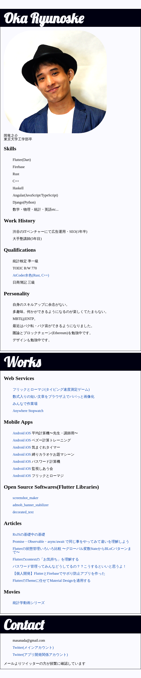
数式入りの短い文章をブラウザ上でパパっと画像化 (53, 396)
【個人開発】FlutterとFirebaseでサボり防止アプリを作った (59, 573)
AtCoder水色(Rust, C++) (31, 275)
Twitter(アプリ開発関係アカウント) (40, 654)
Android (18, 433)
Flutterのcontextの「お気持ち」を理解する (46, 559)
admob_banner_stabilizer (31, 505)
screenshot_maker (25, 498)
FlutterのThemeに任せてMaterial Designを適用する (52, 580)
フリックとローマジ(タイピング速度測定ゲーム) (51, 389)
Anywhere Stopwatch (28, 411)
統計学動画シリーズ (29, 603)
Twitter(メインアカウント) (33, 647)
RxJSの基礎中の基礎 (29, 534)
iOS (28, 433)
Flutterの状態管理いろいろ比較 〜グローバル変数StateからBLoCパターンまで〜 (72, 550)
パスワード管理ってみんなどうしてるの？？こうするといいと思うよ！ (69, 566)
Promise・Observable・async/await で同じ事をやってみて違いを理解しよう (71, 541)
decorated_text (23, 512)
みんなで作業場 (25, 404)
